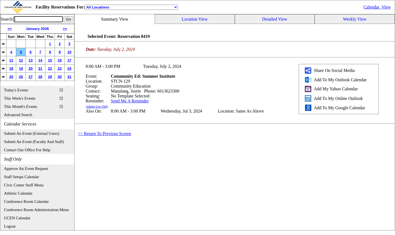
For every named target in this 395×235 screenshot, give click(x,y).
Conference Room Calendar (26, 201)
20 (31, 68)
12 (21, 60)
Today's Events (16, 90)
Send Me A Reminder (130, 101)
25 (11, 77)
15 (50, 60)
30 (60, 77)
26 (21, 77)
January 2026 (37, 29)
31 (69, 77)
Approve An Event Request (26, 168)
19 (21, 68)
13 (31, 60)
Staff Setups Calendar (21, 177)
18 (11, 68)
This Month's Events (20, 106)
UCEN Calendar (17, 218)
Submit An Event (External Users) (31, 133)
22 (50, 68)
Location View (194, 19)
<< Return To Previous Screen (104, 133)
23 (60, 68)
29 (50, 77)
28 (40, 77)
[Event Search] (38, 19)
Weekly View (354, 19)
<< (10, 29)
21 (40, 68)
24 (69, 68)
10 (69, 52)
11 (11, 60)
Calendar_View (377, 7)
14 (40, 60)
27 (31, 77)
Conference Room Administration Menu (36, 210)
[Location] (131, 7)
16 (60, 60)
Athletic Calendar (18, 193)
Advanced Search (18, 115)
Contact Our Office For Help (27, 150)
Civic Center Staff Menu (24, 185)
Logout (10, 226)
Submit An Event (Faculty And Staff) (34, 141)
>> (65, 29)
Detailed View (274, 19)
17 (69, 60)
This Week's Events (19, 98)
